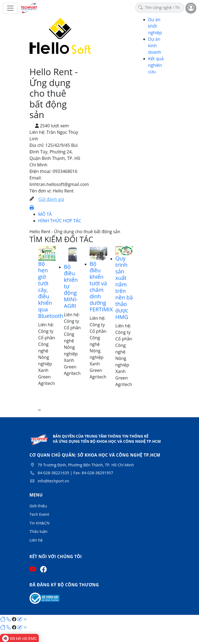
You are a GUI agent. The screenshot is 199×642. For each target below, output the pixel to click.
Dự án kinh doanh (154, 45)
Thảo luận (39, 531)
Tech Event (39, 514)
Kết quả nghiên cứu (156, 65)
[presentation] (39, 409)
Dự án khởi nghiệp (155, 26)
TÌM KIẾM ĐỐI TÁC (61, 239)
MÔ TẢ (45, 214)
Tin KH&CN (40, 523)
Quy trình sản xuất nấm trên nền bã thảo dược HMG (124, 288)
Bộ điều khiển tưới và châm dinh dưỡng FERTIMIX (101, 286)
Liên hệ (36, 540)
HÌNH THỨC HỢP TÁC (59, 221)
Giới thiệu (38, 505)
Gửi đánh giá (51, 199)
